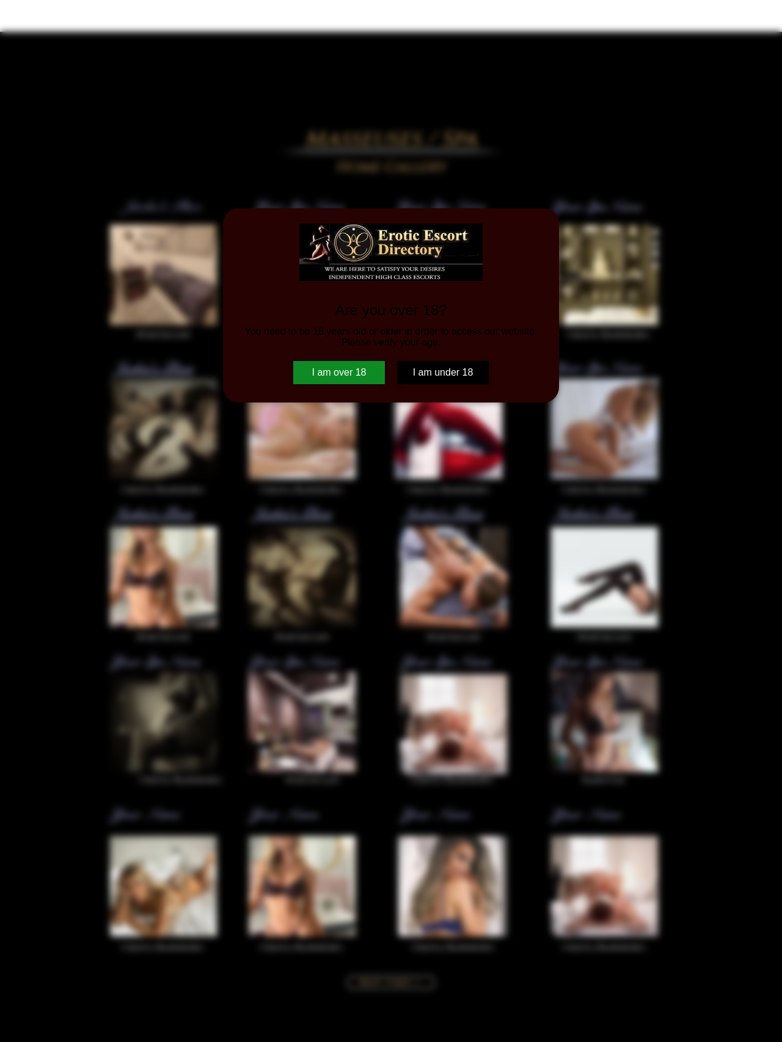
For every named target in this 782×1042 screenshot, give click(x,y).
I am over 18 (339, 372)
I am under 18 (443, 372)
